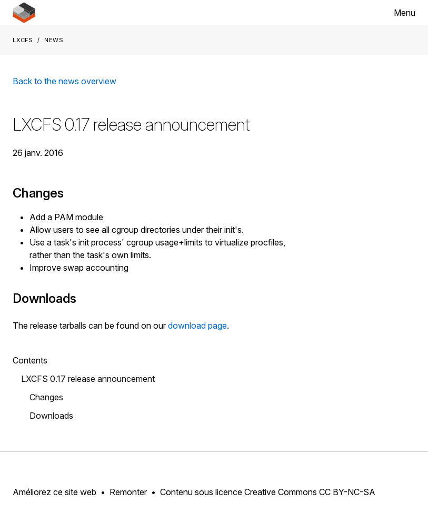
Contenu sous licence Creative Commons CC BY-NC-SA (267, 492)
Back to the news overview (64, 81)
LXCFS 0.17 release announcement (88, 378)
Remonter (128, 492)
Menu (404, 12)
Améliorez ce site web (54, 492)
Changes (46, 397)
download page (197, 325)
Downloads (51, 415)
